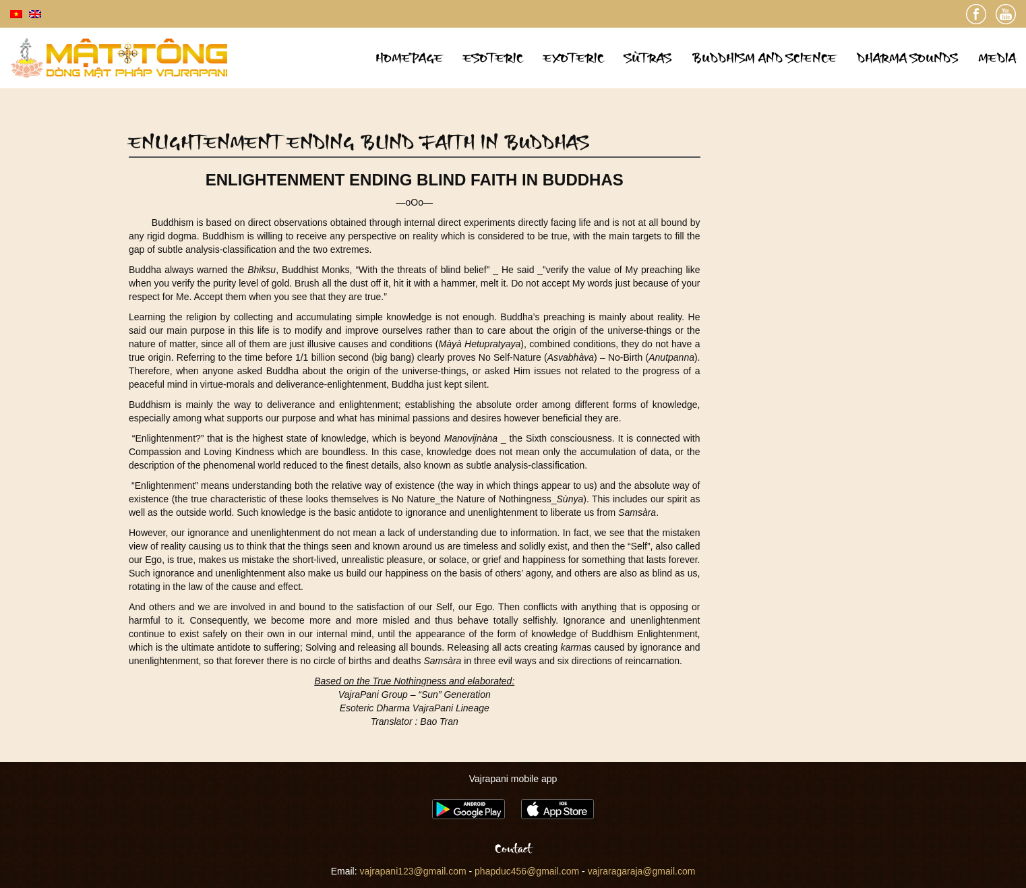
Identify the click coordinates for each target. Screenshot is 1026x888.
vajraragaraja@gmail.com (642, 871)
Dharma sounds (907, 57)
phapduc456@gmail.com (527, 871)
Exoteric (573, 57)
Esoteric (493, 57)
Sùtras (647, 57)
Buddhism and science (764, 57)
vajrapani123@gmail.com (412, 871)
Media (997, 57)
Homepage (409, 57)
